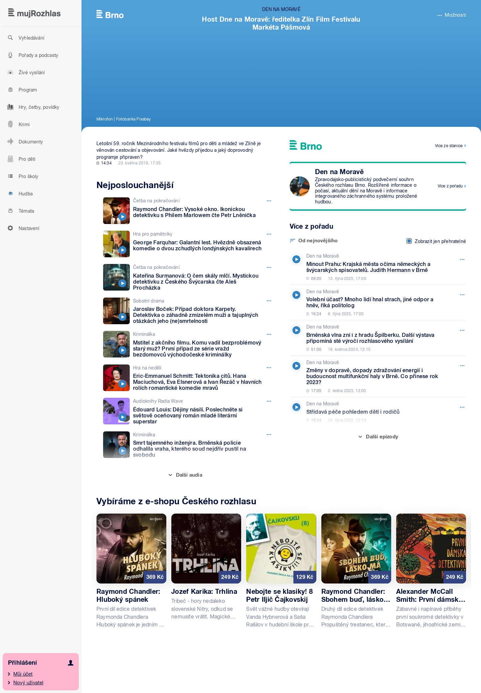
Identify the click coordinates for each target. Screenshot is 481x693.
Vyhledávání (24, 38)
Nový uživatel (28, 683)
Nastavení (22, 228)
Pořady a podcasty (31, 55)
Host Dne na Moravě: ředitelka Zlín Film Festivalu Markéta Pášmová (281, 23)
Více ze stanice (449, 145)
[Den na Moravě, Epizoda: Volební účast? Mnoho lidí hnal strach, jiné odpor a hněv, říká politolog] (376, 302)
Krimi (17, 124)
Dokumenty (24, 141)
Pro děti (20, 159)
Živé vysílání (25, 72)
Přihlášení (22, 662)
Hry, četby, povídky (32, 107)
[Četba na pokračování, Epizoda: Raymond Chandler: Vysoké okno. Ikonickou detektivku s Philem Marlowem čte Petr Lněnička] (188, 210)
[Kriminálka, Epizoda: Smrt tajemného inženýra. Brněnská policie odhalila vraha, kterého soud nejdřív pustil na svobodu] (188, 444)
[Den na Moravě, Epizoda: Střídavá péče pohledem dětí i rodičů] (376, 411)
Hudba (19, 193)
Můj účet (23, 674)
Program (21, 90)
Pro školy (22, 176)
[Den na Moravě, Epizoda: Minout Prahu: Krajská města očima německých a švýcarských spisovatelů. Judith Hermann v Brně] (376, 267)
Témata (19, 211)
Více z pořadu (450, 186)
